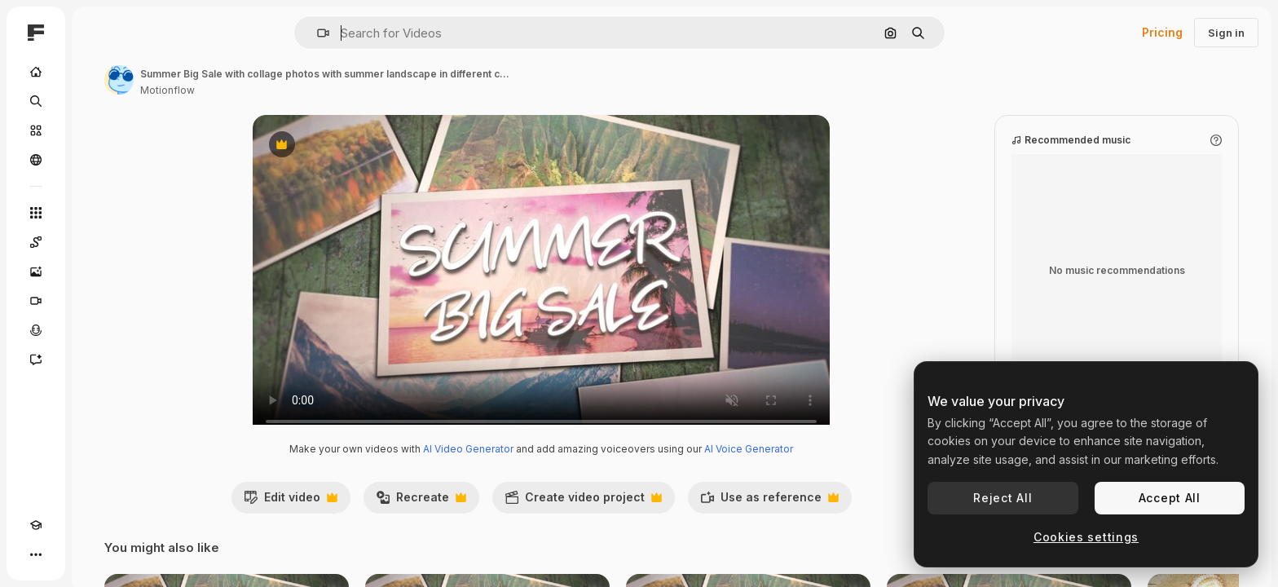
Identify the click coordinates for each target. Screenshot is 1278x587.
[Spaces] (98, 242)
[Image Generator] (98, 271)
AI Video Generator (530, 465)
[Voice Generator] (98, 330)
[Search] (98, 101)
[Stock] (98, 130)
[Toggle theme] (65, 554)
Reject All (1002, 498)
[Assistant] (98, 359)
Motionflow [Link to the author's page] (291, 90)
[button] (378, 33)
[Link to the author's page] (243, 80)
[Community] (98, 160)
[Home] (98, 72)
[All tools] (98, 213)
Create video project (645, 517)
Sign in (1226, 32)
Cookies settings (1086, 537)
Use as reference (831, 517)
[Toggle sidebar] (160, 33)
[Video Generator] (98, 301)
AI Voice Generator (810, 465)
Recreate (483, 517)
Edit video (352, 517)
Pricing (1162, 32)
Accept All (1170, 498)
